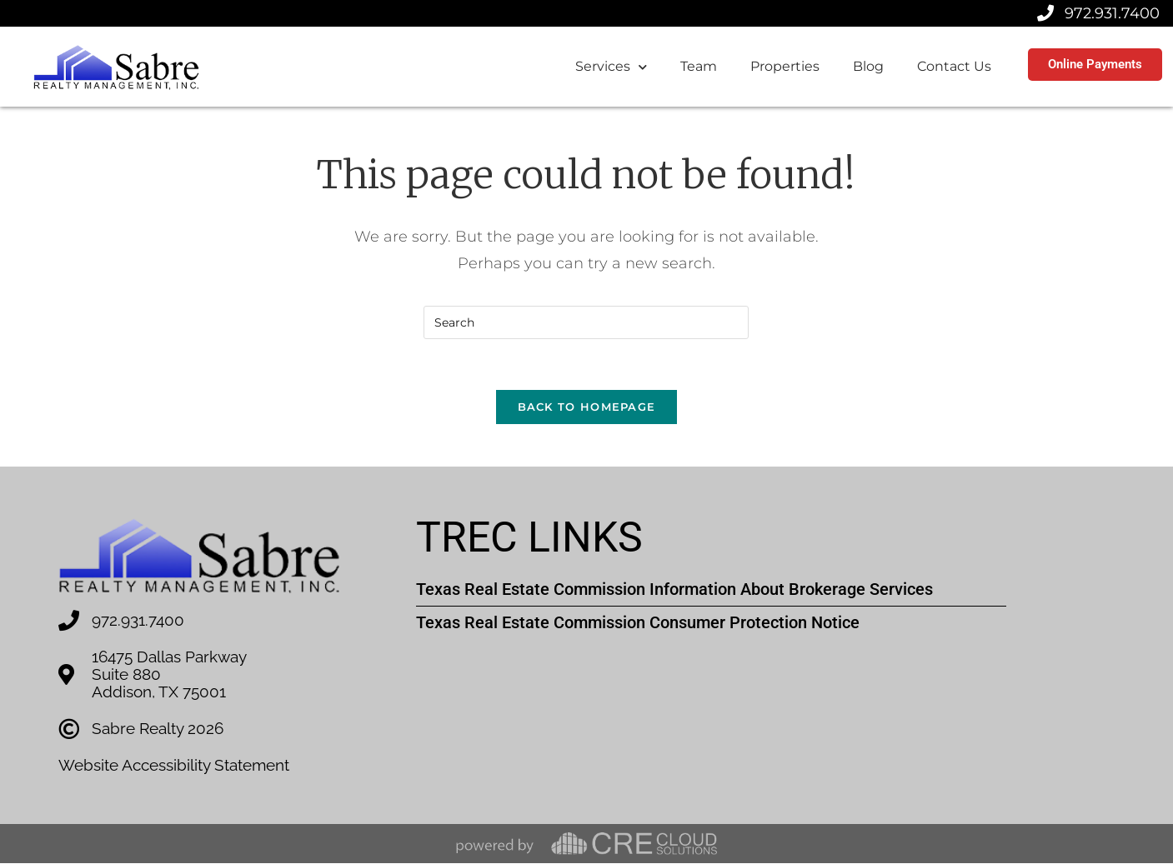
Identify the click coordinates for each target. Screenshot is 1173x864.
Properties (785, 66)
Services (611, 67)
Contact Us (954, 66)
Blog (868, 66)
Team (698, 66)
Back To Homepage (587, 406)
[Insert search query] (586, 322)
